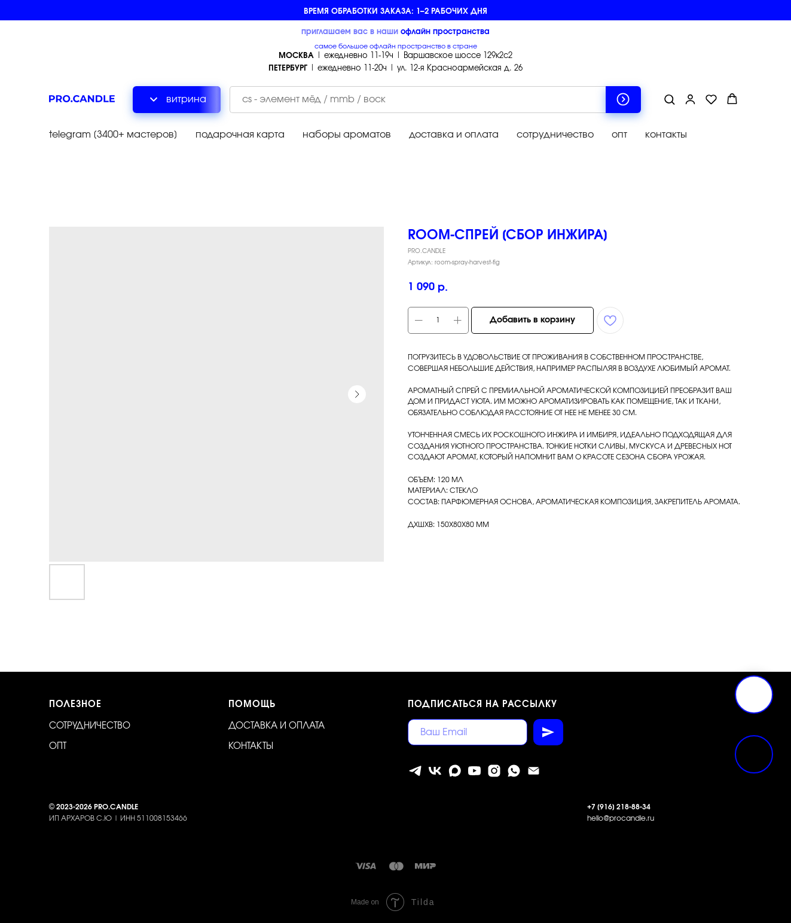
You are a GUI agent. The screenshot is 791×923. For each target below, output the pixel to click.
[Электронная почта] (533, 770)
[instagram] (494, 770)
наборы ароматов (347, 134)
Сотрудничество (89, 725)
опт (619, 134)
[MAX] (454, 770)
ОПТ (57, 746)
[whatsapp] (513, 770)
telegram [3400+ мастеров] (113, 134)
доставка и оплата (454, 134)
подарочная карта (240, 134)
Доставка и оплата (276, 725)
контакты (666, 134)
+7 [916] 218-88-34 (618, 807)
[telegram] (415, 770)
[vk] (434, 770)
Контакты (250, 746)
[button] (669, 99)
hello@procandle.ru (620, 818)
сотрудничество (555, 134)
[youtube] (474, 770)
